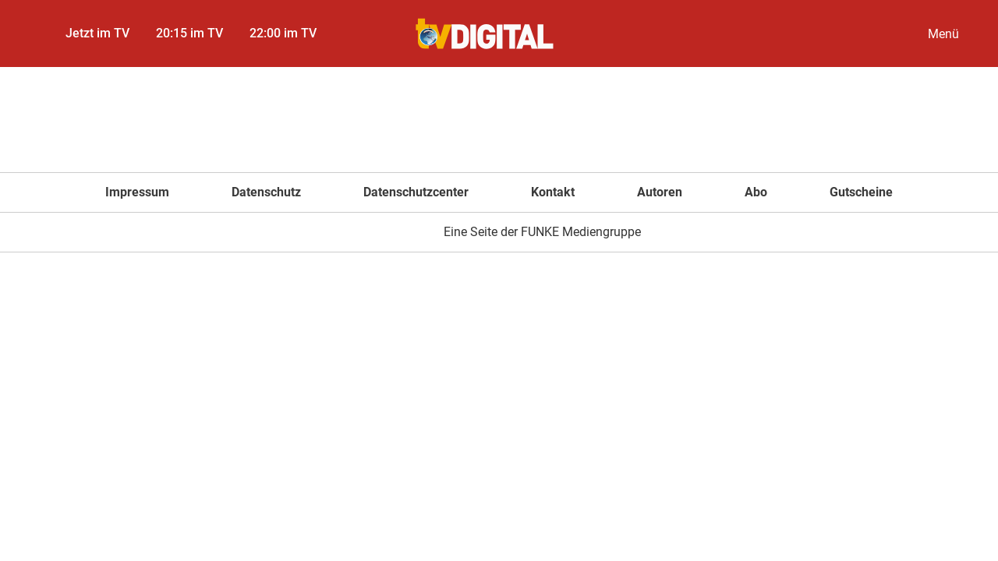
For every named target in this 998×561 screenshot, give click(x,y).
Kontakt (553, 192)
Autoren (659, 192)
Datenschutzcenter (416, 192)
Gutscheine (861, 192)
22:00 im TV (283, 33)
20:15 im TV (189, 33)
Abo (756, 192)
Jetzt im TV (97, 33)
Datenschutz (266, 192)
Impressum (137, 192)
